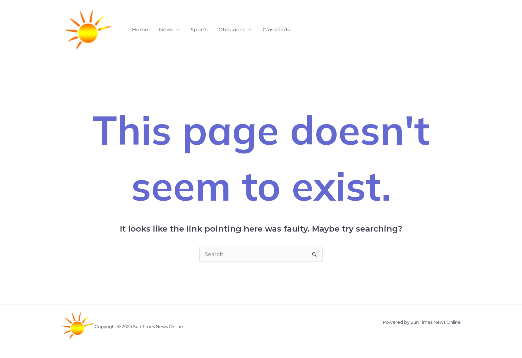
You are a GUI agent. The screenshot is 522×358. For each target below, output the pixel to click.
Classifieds (276, 29)
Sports (199, 29)
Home (140, 29)
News (166, 29)
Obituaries (231, 29)
